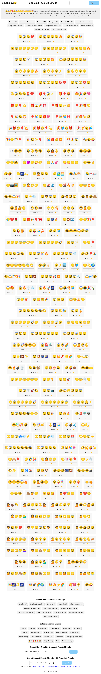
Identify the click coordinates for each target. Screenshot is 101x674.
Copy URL (67, 663)
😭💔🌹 (12, 219)
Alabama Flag (48, 632)
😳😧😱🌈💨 (44, 436)
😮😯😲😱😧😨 (77, 231)
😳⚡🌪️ (87, 459)
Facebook (41, 666)
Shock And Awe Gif (67, 22)
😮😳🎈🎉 (89, 253)
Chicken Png (75, 632)
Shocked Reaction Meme (34, 25)
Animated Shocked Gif (42, 29)
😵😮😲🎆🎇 (63, 470)
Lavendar (32, 628)
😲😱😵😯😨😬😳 (24, 413)
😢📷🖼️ (12, 185)
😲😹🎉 (65, 413)
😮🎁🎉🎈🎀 (32, 219)
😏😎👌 (89, 162)
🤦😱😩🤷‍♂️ (38, 562)
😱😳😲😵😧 (77, 71)
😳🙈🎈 (14, 459)
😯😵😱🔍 (73, 276)
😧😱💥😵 (87, 185)
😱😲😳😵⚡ (52, 71)
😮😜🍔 (18, 231)
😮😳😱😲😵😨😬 (20, 265)
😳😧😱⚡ (87, 436)
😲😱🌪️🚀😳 (28, 390)
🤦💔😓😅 (67, 493)
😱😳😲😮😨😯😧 (44, 333)
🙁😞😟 (16, 493)
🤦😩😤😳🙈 (85, 539)
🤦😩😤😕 (38, 539)
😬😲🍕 (52, 208)
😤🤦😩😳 (30, 185)
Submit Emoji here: (30, 652)
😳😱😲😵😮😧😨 (18, 448)
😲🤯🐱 (38, 425)
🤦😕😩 (85, 516)
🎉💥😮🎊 (85, 128)
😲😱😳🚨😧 (80, 82)
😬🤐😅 (69, 208)
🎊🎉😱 (73, 139)
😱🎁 (10, 288)
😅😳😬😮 (34, 151)
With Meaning (42, 628)
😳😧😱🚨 (66, 436)
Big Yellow (77, 628)
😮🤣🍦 (44, 265)
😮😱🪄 (72, 242)
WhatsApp (76, 666)
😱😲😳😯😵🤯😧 (24, 322)
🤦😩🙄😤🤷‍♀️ (16, 550)
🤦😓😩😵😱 (64, 516)
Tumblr (68, 666)
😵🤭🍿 (75, 482)
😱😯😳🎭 (58, 311)
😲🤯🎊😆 (20, 425)
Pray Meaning (48, 641)
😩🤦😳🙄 (69, 196)
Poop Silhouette (36, 636)
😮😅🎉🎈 (87, 219)
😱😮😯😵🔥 (80, 48)
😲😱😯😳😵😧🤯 (22, 402)
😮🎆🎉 (52, 219)
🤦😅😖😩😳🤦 (34, 505)
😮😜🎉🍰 (36, 231)
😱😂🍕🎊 (67, 288)
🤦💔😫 (85, 493)
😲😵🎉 (48, 413)
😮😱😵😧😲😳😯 (24, 48)
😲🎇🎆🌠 (40, 356)
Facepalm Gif (53, 22)
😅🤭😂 (69, 151)
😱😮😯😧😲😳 (54, 48)
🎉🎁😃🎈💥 (18, 128)
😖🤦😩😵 (40, 174)
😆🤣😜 (85, 151)
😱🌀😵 (91, 276)
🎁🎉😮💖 (83, 94)
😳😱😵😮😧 (46, 448)
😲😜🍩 (71, 368)
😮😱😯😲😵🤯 (50, 242)
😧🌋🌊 (48, 185)
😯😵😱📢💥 (50, 276)
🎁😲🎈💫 (18, 105)
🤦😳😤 (57, 562)
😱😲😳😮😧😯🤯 (73, 59)
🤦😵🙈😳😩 (40, 573)
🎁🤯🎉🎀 (38, 105)
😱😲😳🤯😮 (52, 322)
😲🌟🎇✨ (20, 356)
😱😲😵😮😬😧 (78, 322)
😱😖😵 (59, 299)
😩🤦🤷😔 (18, 208)
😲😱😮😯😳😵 (22, 82)
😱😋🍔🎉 (40, 299)
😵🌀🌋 (26, 470)
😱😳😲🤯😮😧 (75, 333)
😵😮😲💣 (85, 470)
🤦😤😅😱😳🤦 (38, 527)
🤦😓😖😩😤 (40, 516)
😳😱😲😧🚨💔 (22, 94)
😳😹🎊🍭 (68, 448)
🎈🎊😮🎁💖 (40, 116)
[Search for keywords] (78, 3)
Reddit (63, 666)
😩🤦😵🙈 (89, 196)
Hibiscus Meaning (61, 632)
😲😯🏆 (48, 379)
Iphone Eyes (48, 636)
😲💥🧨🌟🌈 (62, 356)
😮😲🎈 (89, 242)
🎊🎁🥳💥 (54, 139)
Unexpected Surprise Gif (52, 25)
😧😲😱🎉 (12, 196)
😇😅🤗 (12, 162)
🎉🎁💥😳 (83, 116)
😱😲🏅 (77, 311)
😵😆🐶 (43, 470)
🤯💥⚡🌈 (56, 585)
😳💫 (85, 425)
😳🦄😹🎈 (69, 459)
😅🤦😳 (52, 151)
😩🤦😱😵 (48, 196)
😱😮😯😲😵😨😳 (32, 311)
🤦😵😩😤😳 (77, 562)
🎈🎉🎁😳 (83, 105)
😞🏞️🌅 (59, 174)
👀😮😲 (16, 151)
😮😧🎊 (55, 231)
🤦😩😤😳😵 (61, 539)
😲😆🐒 (34, 368)
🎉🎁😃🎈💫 (42, 128)
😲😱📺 (48, 390)
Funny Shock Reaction (15, 25)
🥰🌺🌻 (75, 585)
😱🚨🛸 (46, 345)
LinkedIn (49, 666)
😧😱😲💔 (26, 37)
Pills (57, 641)
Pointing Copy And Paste (74, 636)
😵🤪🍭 (58, 482)
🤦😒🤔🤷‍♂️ (18, 516)
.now (8, 3)
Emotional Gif (41, 22)
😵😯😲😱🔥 (18, 482)
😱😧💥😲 (77, 299)
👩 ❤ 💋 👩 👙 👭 (35, 641)
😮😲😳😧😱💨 (64, 253)
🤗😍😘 (48, 493)
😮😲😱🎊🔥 (38, 253)
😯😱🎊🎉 (12, 276)
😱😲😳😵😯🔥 (26, 71)
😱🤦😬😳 (81, 345)
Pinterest (56, 666)
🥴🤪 (89, 585)
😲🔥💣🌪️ (16, 368)
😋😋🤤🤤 (71, 162)
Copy (25, 41)
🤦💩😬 (12, 505)
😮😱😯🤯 (75, 37)
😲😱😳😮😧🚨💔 (52, 82)
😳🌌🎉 (54, 425)
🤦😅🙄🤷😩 (85, 505)
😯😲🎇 (30, 276)
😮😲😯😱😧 (14, 253)
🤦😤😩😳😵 (85, 527)
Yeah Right (59, 636)
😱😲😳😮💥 (44, 59)
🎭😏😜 (89, 139)
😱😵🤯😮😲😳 (24, 345)
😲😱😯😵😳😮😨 (54, 402)
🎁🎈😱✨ (46, 94)
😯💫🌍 (89, 265)
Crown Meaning (67, 641)
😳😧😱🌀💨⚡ (18, 436)
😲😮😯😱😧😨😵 (24, 379)
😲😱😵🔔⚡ (82, 402)
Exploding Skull (35, 632)
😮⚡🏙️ (60, 265)
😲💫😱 (83, 356)
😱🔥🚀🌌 (46, 288)
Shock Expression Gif (59, 29)
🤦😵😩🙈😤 (16, 573)
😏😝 (8, 174)
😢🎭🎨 (75, 174)
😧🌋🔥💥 (67, 185)
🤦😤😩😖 (63, 527)
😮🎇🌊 (69, 219)
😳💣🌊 (71, 425)
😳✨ (12, 470)
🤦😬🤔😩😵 (64, 550)
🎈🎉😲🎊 (18, 116)
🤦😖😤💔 (14, 527)
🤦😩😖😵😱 (16, 539)
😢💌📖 (91, 174)
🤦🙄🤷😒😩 (64, 573)
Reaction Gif (13, 22)
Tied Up (24, 632)
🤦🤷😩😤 (87, 573)
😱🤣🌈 (63, 345)
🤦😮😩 (20, 562)
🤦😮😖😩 (87, 550)
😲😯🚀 (65, 379)
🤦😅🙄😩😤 (61, 505)
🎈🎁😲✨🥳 (61, 105)
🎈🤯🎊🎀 (63, 116)
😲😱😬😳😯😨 (71, 390)
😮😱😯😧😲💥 (50, 37)
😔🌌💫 (22, 174)
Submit (73, 652)
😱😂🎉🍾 (87, 288)
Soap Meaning (54, 628)
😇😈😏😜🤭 (32, 162)
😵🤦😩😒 (40, 482)
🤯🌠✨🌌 (16, 585)
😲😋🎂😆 (52, 368)
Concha (23, 628)
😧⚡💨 (30, 196)
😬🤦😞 (85, 208)
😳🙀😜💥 (89, 448)
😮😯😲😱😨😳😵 (20, 242)
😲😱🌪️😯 (83, 379)
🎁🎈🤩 (65, 94)
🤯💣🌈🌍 (36, 585)
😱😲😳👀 (22, 59)
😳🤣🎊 (30, 459)
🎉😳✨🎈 (34, 139)
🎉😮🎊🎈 (14, 139)
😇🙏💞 (52, 162)
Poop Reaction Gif (87, 25)
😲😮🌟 (87, 368)
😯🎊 (75, 265)
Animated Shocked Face (84, 22)
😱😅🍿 (22, 299)
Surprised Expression (27, 22)
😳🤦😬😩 (48, 459)
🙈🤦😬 (32, 493)
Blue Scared (66, 628)
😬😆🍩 (36, 208)
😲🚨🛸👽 (83, 413)
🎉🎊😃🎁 (64, 128)
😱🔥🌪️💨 (26, 288)
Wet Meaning (23, 636)
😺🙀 (89, 482)
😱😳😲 (20, 333)
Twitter (34, 666)
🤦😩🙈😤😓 (40, 550)
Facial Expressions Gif (71, 25)
